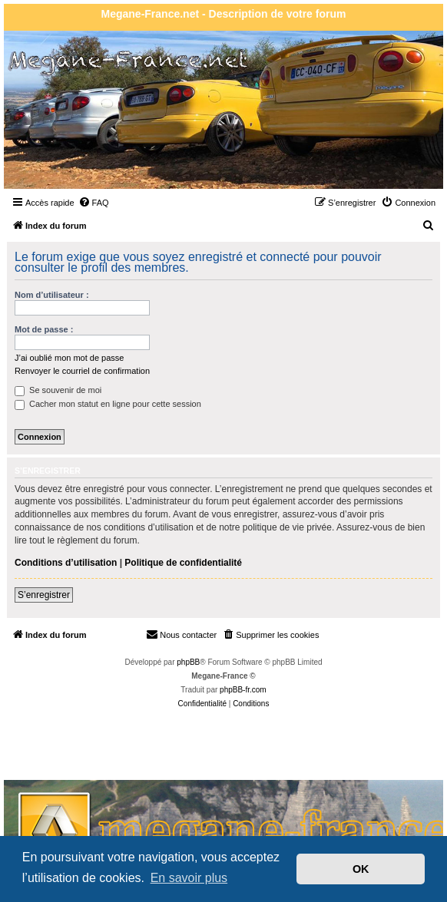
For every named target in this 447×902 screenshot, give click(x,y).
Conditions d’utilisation (66, 562)
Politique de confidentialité (183, 562)
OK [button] (361, 869)
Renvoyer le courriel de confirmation (82, 370)
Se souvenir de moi (58, 390)
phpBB (188, 662)
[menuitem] (93, 202)
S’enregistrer (44, 595)
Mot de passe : (44, 329)
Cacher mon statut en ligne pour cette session (108, 403)
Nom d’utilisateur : (52, 294)
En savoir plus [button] (189, 877)
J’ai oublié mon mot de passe (69, 357)
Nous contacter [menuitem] (181, 634)
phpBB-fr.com (243, 690)
